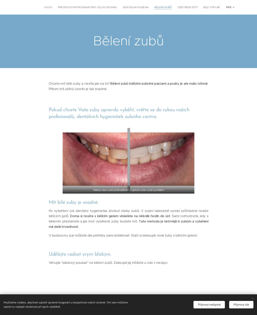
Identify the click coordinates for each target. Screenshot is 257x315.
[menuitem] (61, 7)
